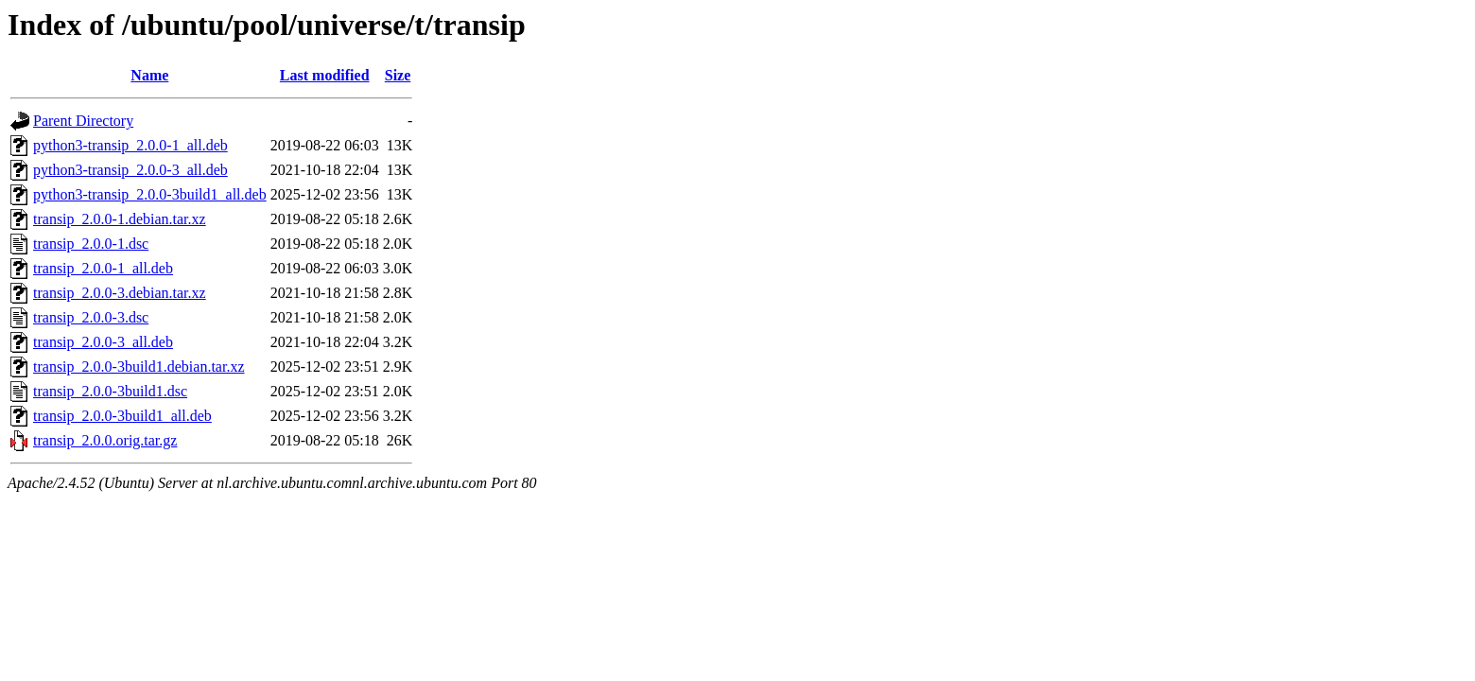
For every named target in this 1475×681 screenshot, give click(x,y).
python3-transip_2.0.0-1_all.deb (130, 145)
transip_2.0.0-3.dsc (90, 317)
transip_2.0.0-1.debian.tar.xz (119, 219)
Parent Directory (83, 121)
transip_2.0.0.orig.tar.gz (105, 440)
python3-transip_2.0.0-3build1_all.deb (150, 194)
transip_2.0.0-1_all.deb (103, 268)
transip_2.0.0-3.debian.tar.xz (119, 293)
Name (149, 75)
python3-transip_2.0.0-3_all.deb (130, 170)
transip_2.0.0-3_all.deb (103, 342)
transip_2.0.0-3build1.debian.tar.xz (139, 366)
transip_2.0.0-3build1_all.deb (122, 416)
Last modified (325, 75)
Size (398, 75)
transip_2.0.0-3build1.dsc (110, 391)
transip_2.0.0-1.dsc (90, 244)
